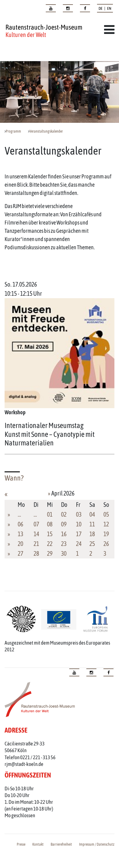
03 (78, 514)
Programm (13, 131)
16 (64, 533)
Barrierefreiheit (61, 844)
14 (36, 533)
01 (49, 514)
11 (92, 524)
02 (64, 514)
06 (20, 524)
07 (36, 524)
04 (92, 514)
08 (49, 524)
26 (106, 543)
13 (20, 533)
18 (92, 533)
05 (106, 514)
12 (106, 524)
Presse (21, 844)
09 (64, 524)
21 (36, 543)
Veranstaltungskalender (46, 131)
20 (20, 543)
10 (78, 524)
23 (64, 543)
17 (78, 533)
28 (36, 553)
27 (20, 553)
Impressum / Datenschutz (96, 844)
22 (49, 543)
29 (49, 553)
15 (49, 533)
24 (78, 543)
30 (64, 553)
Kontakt (38, 844)
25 (92, 543)
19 (106, 533)
